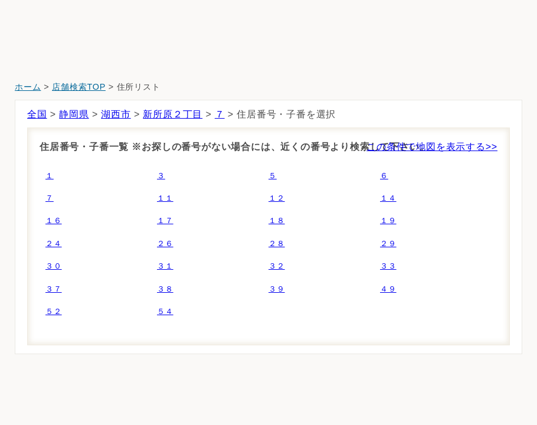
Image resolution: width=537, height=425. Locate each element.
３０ (53, 265)
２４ (53, 243)
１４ (388, 198)
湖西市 (115, 114)
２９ (388, 243)
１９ (388, 220)
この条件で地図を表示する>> (431, 147)
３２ (276, 265)
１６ (53, 220)
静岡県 (74, 114)
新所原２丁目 (172, 114)
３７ (53, 289)
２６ (165, 243)
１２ (276, 198)
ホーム (28, 86)
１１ (165, 198)
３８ (165, 289)
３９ (276, 289)
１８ (276, 220)
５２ (53, 311)
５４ (165, 311)
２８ (276, 243)
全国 (37, 114)
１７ (165, 220)
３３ (388, 265)
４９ (388, 289)
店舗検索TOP (79, 86)
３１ (165, 265)
